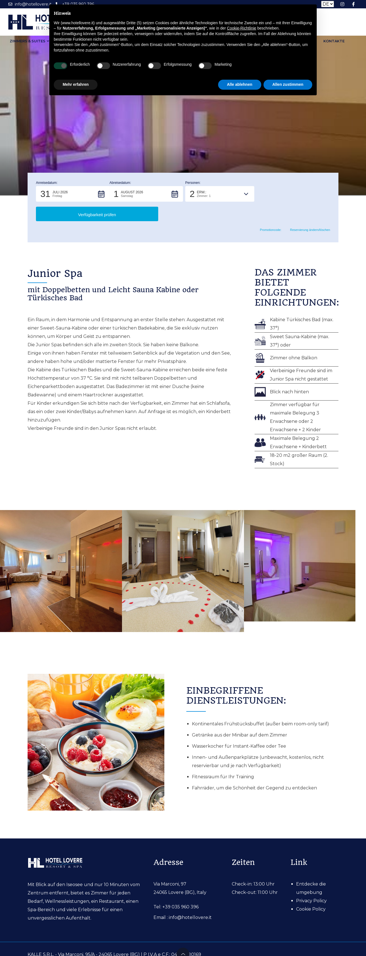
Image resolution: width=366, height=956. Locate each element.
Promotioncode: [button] (267, 210)
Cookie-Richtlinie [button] (241, 28)
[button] (72, 194)
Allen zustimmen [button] (287, 84)
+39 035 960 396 (180, 887)
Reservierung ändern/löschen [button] (307, 210)
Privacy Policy (311, 881)
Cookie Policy (311, 889)
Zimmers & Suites (25, 42)
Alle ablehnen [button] (239, 84)
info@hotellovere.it (190, 897)
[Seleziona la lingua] (327, 4)
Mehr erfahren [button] (76, 84)
